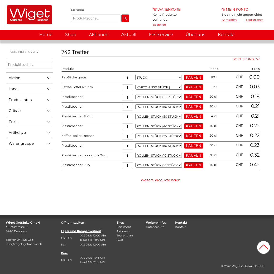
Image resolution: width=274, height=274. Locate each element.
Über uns (195, 34)
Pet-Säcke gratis (74, 77)
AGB (120, 239)
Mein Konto (237, 9)
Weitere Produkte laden (160, 180)
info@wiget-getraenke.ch (24, 244)
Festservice (161, 34)
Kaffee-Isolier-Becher (78, 136)
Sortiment (124, 227)
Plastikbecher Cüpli (76, 165)
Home (46, 34)
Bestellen (159, 24)
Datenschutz (155, 227)
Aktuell (128, 34)
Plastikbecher (72, 97)
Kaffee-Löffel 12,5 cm (77, 87)
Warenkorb (169, 9)
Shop (70, 34)
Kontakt (226, 34)
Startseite (78, 9)
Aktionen (98, 34)
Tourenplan (125, 235)
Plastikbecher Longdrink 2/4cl (85, 155)
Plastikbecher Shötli (77, 116)
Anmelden (229, 19)
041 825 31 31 (25, 239)
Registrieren (255, 19)
